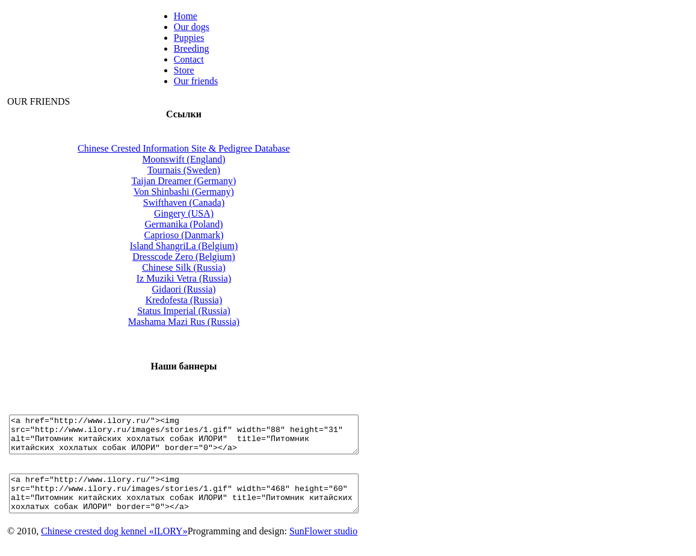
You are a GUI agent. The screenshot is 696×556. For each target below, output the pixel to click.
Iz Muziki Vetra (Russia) (205, 278)
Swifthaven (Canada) (205, 202)
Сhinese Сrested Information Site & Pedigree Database (205, 148)
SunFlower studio (323, 545)
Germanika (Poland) (204, 224)
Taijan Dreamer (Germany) (205, 181)
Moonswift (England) (204, 159)
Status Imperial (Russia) (204, 311)
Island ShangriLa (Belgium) (205, 246)
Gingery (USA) (205, 213)
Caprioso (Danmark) (205, 235)
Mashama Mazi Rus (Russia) (204, 322)
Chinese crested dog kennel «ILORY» (114, 545)
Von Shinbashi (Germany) (205, 192)
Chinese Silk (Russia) (205, 267)
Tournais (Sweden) (204, 170)
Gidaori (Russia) (204, 289)
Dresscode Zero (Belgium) (204, 257)
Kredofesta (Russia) (205, 300)
